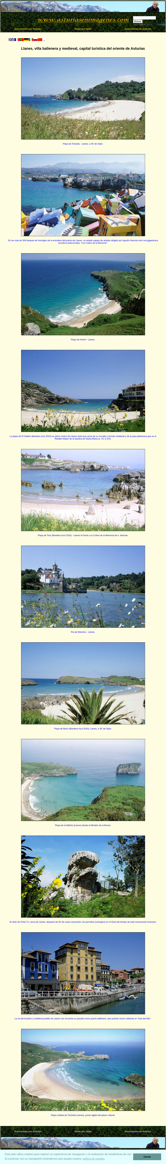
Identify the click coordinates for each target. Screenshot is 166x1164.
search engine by (142, 25)
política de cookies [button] (94, 1158)
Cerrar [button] (147, 1156)
